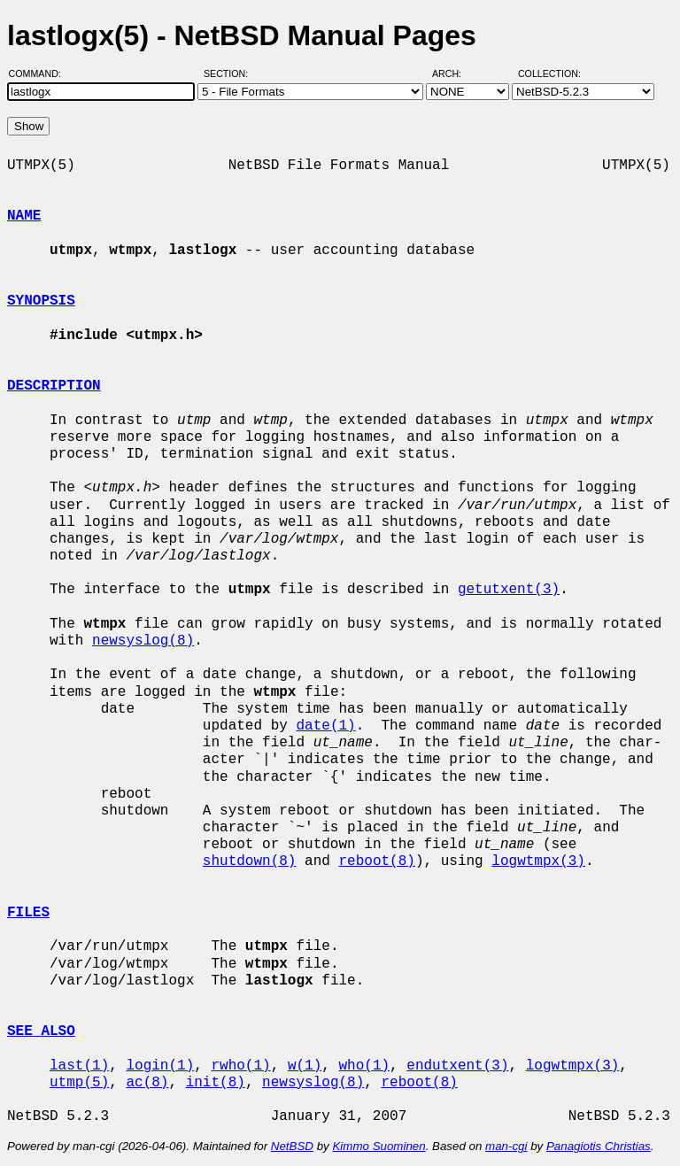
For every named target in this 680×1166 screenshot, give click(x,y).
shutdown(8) (250, 861)
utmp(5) (79, 1083)
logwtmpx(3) (538, 861)
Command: (40, 73)
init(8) (215, 1083)
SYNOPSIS (41, 301)
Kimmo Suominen (378, 1146)
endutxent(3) (457, 1066)
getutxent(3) (509, 589)
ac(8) (147, 1083)
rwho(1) (240, 1066)
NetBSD (292, 1146)
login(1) (160, 1066)
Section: (230, 73)
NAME (24, 216)
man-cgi (506, 1146)
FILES (28, 913)
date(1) (325, 726)
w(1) (304, 1066)
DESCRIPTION (54, 386)
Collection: (549, 73)
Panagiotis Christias (598, 1146)
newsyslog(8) (143, 641)
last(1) (79, 1066)
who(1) (364, 1066)
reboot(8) (376, 861)
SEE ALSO (41, 1031)
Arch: (454, 73)
